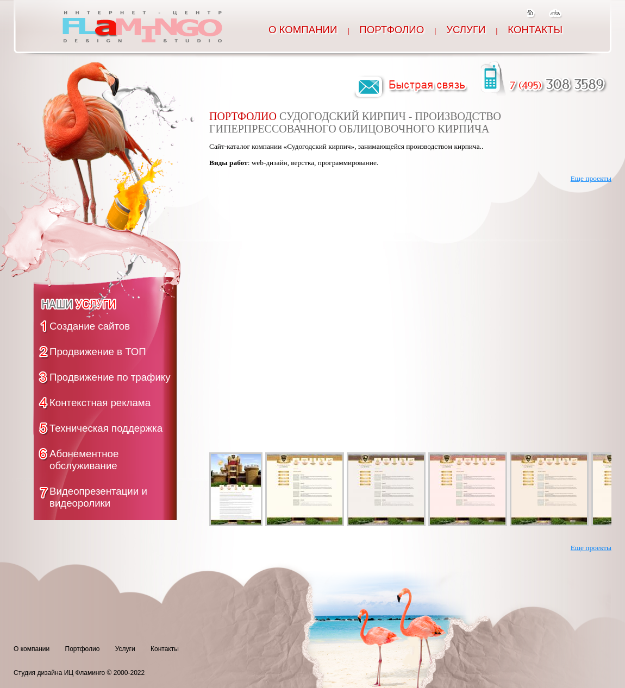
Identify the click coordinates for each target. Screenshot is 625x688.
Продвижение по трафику (110, 377)
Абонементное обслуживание (83, 459)
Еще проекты (591, 178)
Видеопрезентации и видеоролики (98, 497)
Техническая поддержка (105, 428)
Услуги (465, 29)
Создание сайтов (89, 326)
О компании (303, 29)
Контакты (535, 29)
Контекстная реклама (100, 402)
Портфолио (391, 29)
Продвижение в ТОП (97, 351)
